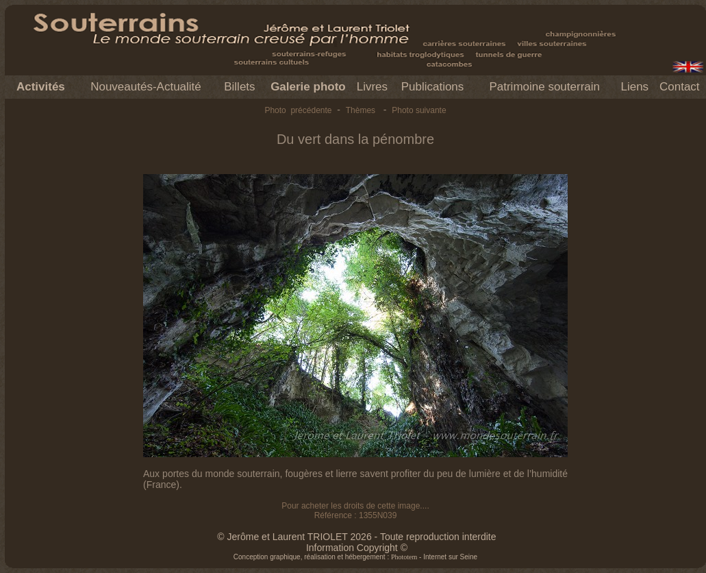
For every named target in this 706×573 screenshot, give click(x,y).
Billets (239, 86)
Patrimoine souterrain (544, 86)
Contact (679, 86)
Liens (634, 86)
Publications (432, 86)
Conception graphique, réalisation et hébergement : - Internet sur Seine (355, 557)
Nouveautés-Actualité (145, 86)
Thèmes (360, 110)
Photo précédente (297, 110)
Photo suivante (419, 110)
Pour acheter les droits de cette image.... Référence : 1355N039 (355, 510)
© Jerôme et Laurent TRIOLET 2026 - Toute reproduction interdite (356, 536)
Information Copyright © (356, 547)
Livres (372, 86)
